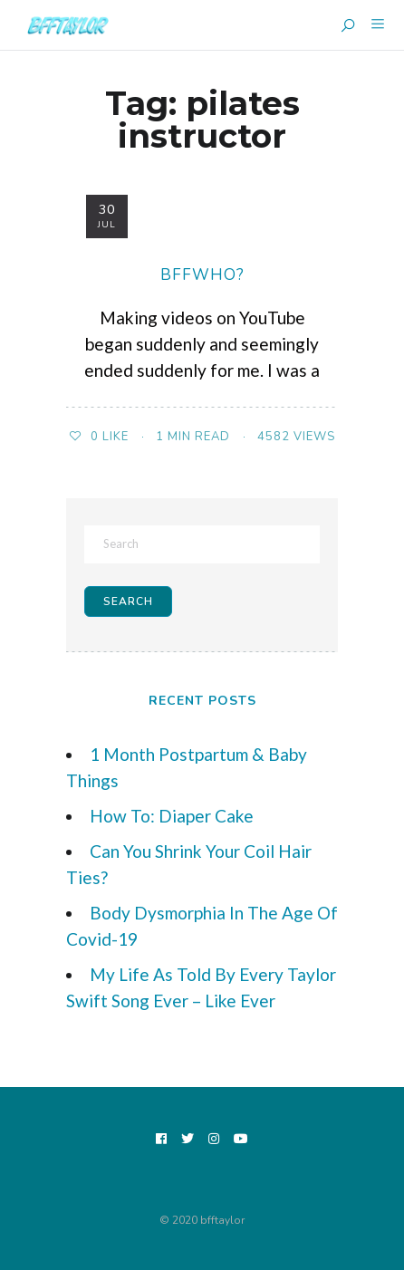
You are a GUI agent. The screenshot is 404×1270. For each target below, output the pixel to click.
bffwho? (202, 275)
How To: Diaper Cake (172, 815)
